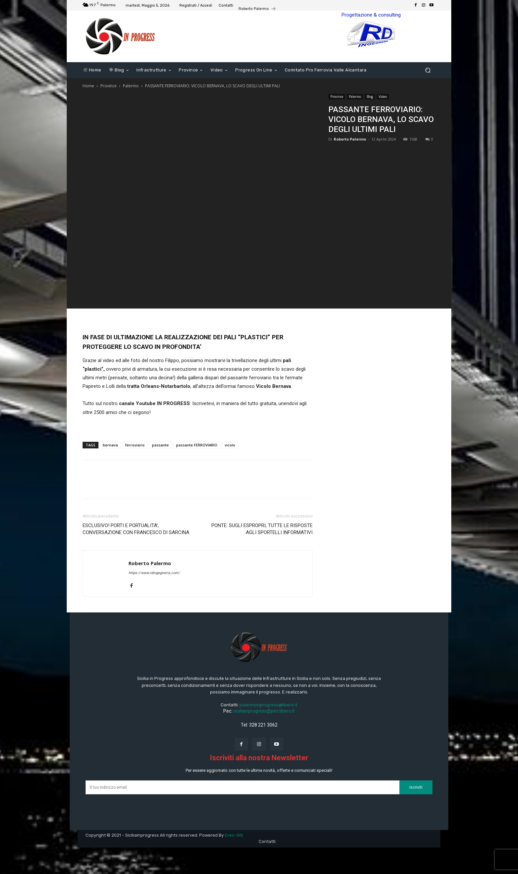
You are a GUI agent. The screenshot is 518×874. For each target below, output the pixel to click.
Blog (370, 96)
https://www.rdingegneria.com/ (154, 573)
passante (160, 444)
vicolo (230, 444)
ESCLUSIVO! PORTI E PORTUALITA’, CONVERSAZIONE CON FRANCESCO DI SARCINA (136, 528)
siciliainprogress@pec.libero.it (264, 711)
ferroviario (135, 444)
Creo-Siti (234, 835)
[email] (242, 787)
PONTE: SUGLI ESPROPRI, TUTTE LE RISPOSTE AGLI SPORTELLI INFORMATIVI (262, 528)
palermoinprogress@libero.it (268, 704)
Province (108, 86)
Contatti (267, 841)
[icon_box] (257, 9)
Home (88, 86)
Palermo (131, 86)
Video (383, 96)
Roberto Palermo (350, 139)
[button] (427, 70)
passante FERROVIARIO (196, 444)
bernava (110, 444)
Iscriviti (416, 787)
